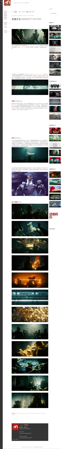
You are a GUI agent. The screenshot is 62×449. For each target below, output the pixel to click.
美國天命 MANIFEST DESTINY (26, 19)
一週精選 (5, 27)
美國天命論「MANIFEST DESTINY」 (36, 74)
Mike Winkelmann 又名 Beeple (33, 45)
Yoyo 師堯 (23, 424)
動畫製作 (5, 17)
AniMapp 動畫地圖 (7, 3)
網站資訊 (5, 30)
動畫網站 (5, 23)
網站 (13, 439)
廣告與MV (23, 11)
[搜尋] (53, 13)
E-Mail (1, 1)
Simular (37, 447)
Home (12, 11)
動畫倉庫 (5, 22)
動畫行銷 (5, 18)
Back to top (1, 447)
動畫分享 (20, 11)
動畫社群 (5, 12)
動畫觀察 (5, 14)
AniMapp (5, 32)
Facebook (1, 12)
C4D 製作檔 (30, 109)
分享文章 (5, 10)
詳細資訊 (17, 439)
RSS (1, 4)
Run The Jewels (23, 47)
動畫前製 (5, 15)
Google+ (1, 15)
